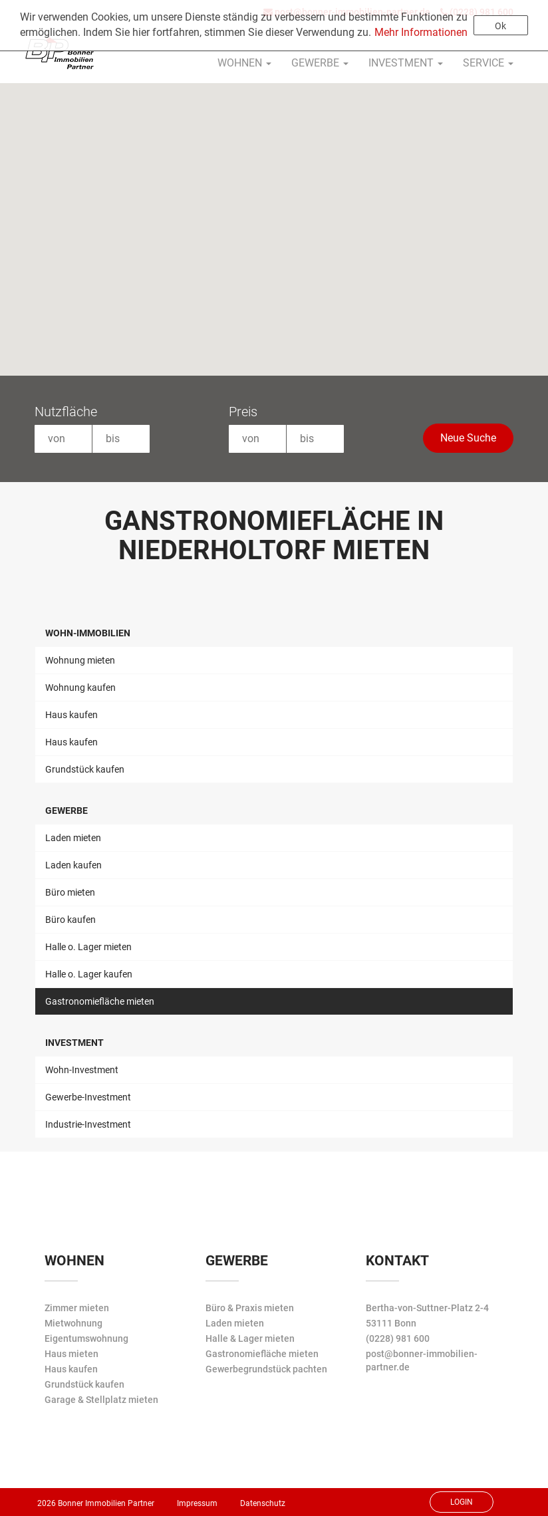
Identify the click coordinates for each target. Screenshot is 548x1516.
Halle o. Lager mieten (88, 947)
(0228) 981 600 (398, 1338)
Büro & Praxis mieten (250, 1308)
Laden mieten (73, 837)
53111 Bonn (391, 1323)
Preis (243, 412)
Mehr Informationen (421, 32)
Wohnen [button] (244, 63)
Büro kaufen (70, 919)
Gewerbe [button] (319, 63)
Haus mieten (71, 1353)
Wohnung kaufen (80, 687)
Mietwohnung (73, 1323)
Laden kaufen (73, 865)
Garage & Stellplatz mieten (101, 1399)
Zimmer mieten (77, 1308)
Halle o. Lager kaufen (88, 974)
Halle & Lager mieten (250, 1338)
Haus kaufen (71, 714)
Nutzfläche (66, 412)
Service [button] (488, 63)
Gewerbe (66, 810)
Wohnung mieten (80, 660)
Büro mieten (70, 892)
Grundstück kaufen (84, 769)
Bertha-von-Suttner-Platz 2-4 (427, 1308)
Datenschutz (262, 1503)
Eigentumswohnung (86, 1338)
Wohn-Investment (81, 1070)
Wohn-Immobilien (87, 633)
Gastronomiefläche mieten (99, 1001)
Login (461, 1502)
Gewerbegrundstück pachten (266, 1369)
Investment (74, 1042)
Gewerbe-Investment (88, 1097)
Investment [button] (405, 63)
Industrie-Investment (88, 1124)
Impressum (197, 1503)
